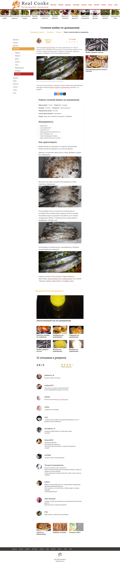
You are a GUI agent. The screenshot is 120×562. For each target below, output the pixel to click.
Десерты (68, 5)
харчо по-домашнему (62, 399)
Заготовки (76, 5)
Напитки (96, 5)
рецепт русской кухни (48, 47)
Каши (90, 5)
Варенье (17, 56)
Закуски (84, 5)
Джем (17, 59)
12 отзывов (72, 39)
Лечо (16, 65)
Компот (17, 62)
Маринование (19, 68)
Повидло (18, 71)
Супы (116, 5)
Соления (17, 74)
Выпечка (53, 5)
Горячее (60, 5)
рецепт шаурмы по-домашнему (59, 87)
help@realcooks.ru (60, 561)
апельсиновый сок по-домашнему (60, 279)
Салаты (103, 5)
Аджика (17, 53)
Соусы (110, 5)
